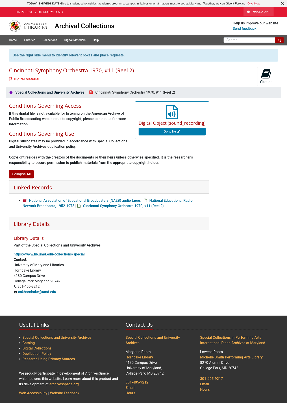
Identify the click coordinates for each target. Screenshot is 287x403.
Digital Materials (75, 40)
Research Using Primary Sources (48, 359)
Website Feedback (64, 393)
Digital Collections (37, 348)
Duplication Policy (36, 354)
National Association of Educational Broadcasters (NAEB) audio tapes (85, 200)
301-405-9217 (211, 379)
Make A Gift (258, 12)
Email (130, 388)
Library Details (32, 223)
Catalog (28, 343)
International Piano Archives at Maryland (232, 343)
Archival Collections (85, 26)
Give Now (254, 3)
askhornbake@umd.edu (37, 292)
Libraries (29, 40)
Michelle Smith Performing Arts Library (231, 357)
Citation (266, 76)
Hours (130, 393)
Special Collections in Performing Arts (230, 337)
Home (13, 40)
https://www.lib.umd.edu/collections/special (49, 254)
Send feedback (245, 28)
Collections (49, 40)
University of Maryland (39, 12)
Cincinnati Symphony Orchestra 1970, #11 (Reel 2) (123, 206)
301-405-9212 (137, 382)
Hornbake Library (139, 357)
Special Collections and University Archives (49, 92)
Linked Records (33, 187)
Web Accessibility (33, 393)
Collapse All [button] (21, 174)
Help (96, 40)
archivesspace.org (64, 384)
